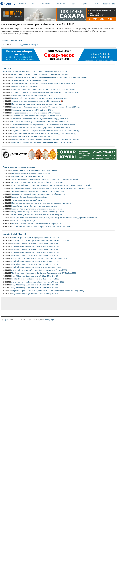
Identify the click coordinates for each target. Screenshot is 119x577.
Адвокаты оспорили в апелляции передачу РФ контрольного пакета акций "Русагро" (43, 89)
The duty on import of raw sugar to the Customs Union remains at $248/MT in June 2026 (43, 273)
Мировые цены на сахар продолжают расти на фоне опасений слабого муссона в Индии (45, 139)
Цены (35, 3)
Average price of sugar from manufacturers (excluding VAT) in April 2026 (37, 282)
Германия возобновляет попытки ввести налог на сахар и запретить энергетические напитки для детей (50, 185)
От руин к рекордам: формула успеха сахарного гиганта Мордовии (36, 215)
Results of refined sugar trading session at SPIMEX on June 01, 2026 (36, 267)
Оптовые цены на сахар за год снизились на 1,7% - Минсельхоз (35, 101)
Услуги (73, 4)
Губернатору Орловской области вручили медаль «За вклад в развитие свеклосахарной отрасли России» (51, 188)
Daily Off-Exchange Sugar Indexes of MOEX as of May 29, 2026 (34, 276)
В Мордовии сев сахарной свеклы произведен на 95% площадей (36, 113)
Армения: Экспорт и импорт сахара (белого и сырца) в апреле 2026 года (39, 71)
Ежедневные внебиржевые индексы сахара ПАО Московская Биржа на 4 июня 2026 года (45, 92)
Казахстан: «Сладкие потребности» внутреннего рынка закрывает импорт (39, 98)
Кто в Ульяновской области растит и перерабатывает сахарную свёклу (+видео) (41, 227)
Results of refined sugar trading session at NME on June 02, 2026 (35, 261)
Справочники (63, 3)
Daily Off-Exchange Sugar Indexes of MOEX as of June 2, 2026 (34, 255)
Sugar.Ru (6, 320)
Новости (24, 3)
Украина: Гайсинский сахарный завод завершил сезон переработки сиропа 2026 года (43, 83)
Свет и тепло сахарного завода (23, 221)
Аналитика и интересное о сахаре (19, 167)
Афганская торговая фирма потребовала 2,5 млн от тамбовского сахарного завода (43, 125)
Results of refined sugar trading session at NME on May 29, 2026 (35, 279)
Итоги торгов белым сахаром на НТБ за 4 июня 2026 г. (32, 95)
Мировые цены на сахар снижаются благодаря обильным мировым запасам (40, 128)
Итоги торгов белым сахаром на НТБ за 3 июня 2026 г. (32, 110)
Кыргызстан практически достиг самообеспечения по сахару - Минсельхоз (39, 122)
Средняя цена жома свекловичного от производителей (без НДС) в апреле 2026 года (43, 133)
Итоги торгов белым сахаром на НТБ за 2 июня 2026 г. (32, 136)
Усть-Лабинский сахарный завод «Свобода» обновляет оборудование (38, 194)
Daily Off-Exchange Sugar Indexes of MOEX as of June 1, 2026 (34, 264)
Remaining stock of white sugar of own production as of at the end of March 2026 (40, 240)
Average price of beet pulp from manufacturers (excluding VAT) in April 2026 (39, 258)
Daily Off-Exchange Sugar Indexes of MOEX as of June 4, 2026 (34, 243)
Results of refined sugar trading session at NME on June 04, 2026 (35, 246)
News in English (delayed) (14, 234)
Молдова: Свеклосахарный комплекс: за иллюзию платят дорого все (37, 212)
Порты (97, 3)
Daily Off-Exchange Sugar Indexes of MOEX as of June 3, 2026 (34, 249)
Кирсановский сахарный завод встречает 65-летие (30, 173)
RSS (113, 4)
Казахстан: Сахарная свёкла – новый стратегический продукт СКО (36, 224)
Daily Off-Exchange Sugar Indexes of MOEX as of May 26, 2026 (34, 294)
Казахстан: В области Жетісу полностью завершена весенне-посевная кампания (42, 142)
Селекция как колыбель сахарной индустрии (28, 200)
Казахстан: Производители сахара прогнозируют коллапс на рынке (36, 209)
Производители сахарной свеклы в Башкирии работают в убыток (36, 116)
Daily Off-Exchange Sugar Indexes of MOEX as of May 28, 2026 (34, 285)
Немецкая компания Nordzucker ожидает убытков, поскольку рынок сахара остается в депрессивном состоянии (54, 218)
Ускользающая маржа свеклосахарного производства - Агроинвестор (37, 191)
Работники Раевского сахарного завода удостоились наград (34, 170)
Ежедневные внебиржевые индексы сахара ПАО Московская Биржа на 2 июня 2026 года (45, 131)
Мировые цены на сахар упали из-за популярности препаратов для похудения (41, 203)
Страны (87, 3)
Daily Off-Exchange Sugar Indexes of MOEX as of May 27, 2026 (34, 288)
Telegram (106, 4)
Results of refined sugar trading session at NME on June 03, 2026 (35, 252)
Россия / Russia (16, 40)
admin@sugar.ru (50, 320)
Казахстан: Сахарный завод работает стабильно (29, 197)
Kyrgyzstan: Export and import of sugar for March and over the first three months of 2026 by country (47, 291)
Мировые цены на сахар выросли (24, 86)
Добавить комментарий (29, 45)
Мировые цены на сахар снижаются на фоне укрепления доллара (36, 104)
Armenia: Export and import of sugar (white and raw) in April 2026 (35, 238)
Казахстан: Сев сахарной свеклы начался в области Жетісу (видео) (37, 182)
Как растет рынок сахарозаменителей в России (29, 176)
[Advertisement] (43, 304)
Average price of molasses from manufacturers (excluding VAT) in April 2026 (39, 270)
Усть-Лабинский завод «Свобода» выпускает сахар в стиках (34, 206)
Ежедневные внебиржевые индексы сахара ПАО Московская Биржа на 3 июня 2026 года (45, 107)
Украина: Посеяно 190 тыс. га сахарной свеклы (29, 80)
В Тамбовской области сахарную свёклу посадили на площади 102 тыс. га (39, 119)
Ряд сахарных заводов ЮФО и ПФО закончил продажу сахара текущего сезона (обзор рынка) (49, 77)
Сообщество (47, 3)
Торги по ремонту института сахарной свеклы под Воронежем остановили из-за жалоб (44, 179)
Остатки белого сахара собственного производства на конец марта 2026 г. (39, 74)
